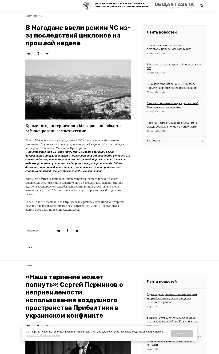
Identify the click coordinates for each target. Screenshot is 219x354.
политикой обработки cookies (43, 335)
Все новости (154, 140)
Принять (182, 333)
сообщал (50, 202)
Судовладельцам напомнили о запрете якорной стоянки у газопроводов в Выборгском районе (172, 298)
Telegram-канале (39, 148)
